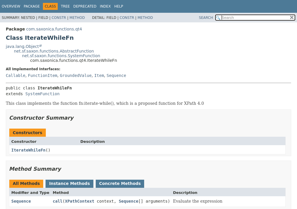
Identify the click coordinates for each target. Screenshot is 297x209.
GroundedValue (76, 75)
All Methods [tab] (26, 183)
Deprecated (85, 6)
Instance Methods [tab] (69, 183)
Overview (11, 6)
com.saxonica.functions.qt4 (54, 29)
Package (32, 6)
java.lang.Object (22, 46)
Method (77, 18)
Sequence (116, 75)
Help (118, 6)
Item (99, 75)
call (58, 201)
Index (105, 6)
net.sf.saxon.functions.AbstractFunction (54, 51)
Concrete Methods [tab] (120, 183)
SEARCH (206, 18)
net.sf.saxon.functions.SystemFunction (61, 55)
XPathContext (79, 201)
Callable (15, 75)
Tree (65, 6)
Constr (59, 18)
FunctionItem (42, 75)
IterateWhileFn (28, 150)
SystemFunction (42, 93)
